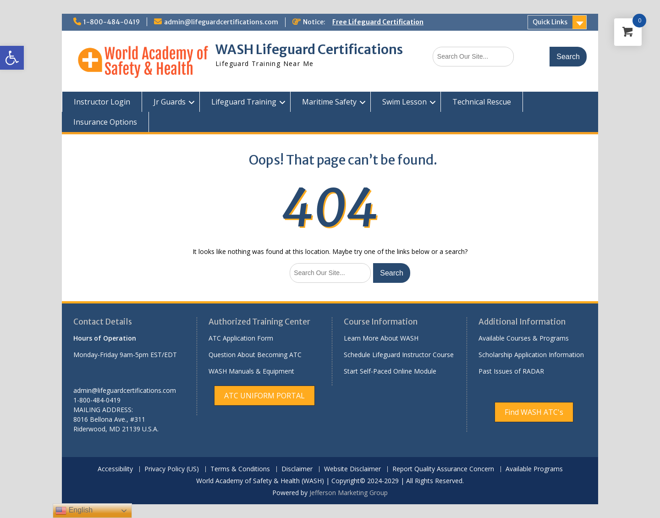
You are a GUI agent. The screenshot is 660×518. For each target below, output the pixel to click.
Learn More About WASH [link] (381, 338)
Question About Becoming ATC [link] (255, 354)
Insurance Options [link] (105, 122)
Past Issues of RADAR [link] (511, 371)
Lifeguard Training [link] (243, 102)
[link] (12, 58)
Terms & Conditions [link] (240, 469)
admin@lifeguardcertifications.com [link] (221, 22)
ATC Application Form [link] (241, 338)
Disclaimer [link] (297, 469)
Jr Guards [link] (170, 102)
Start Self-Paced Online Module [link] (390, 371)
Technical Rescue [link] (481, 102)
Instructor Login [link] (102, 102)
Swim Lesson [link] (404, 102)
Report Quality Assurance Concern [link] (443, 469)
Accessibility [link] (115, 469)
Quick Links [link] (550, 22)
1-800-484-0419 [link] (111, 22)
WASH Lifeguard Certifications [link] (309, 49)
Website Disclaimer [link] (352, 469)
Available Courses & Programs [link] (523, 338)
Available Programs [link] (534, 469)
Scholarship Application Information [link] (531, 354)
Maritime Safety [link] (329, 102)
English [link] (74, 510)
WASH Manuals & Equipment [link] (251, 371)
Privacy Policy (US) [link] (171, 469)
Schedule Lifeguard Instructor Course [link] (399, 354)
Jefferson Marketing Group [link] (348, 492)
